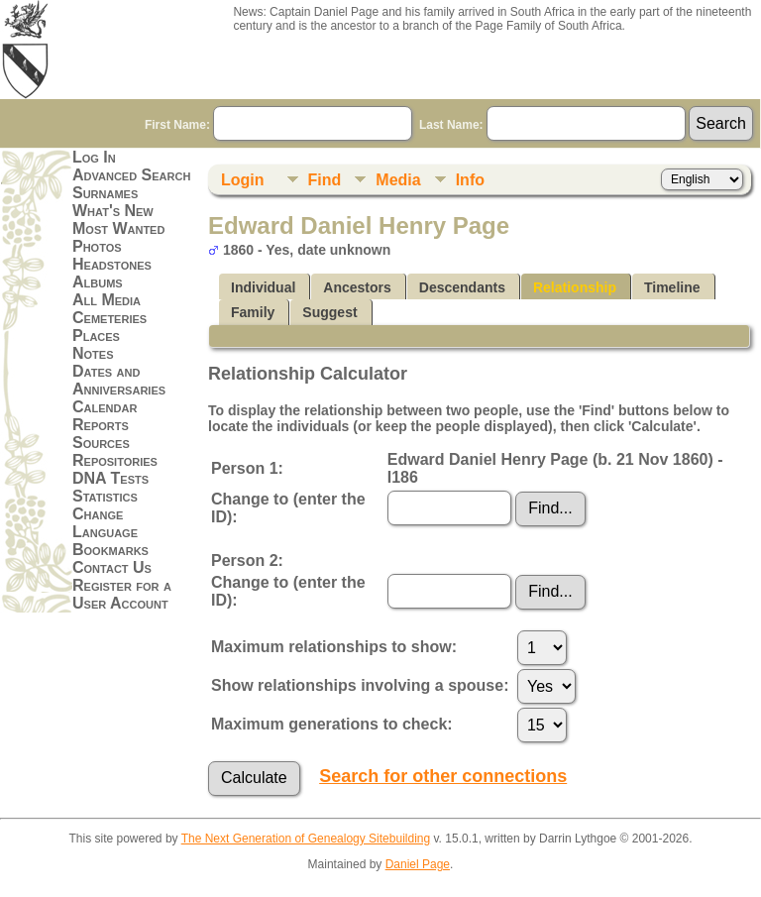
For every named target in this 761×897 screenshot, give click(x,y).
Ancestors (356, 287)
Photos (97, 246)
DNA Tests (110, 478)
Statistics (105, 496)
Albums (97, 282)
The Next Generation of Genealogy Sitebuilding (306, 838)
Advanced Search (131, 175)
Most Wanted (118, 228)
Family (252, 312)
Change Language (105, 522)
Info (470, 179)
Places (96, 335)
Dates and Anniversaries (118, 380)
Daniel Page (417, 864)
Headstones (112, 264)
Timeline (672, 287)
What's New (113, 210)
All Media (106, 299)
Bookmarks (110, 549)
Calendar (104, 406)
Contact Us (112, 567)
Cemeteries (109, 317)
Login (243, 179)
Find (325, 179)
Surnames (105, 192)
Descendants (462, 287)
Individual (263, 287)
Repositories (115, 460)
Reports (100, 424)
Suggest (329, 312)
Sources (101, 442)
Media (398, 179)
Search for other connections (443, 776)
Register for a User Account (121, 594)
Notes (93, 353)
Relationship (574, 287)
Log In (94, 157)
